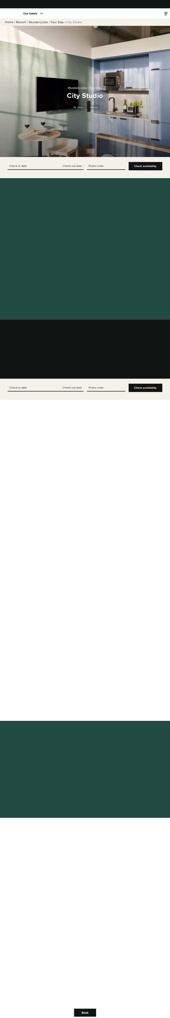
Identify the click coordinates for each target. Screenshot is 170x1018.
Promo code (96, 166)
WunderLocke (38, 22)
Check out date (72, 166)
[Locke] (11, 13)
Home (9, 22)
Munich (21, 22)
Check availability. (145, 166)
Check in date (18, 166)
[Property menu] (165, 13)
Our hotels (30, 13)
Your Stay (57, 22)
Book (85, 1012)
